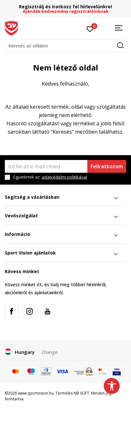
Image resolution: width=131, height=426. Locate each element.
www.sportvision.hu (36, 393)
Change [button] (49, 352)
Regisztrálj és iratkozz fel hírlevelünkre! (65, 6)
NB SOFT (81, 393)
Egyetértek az (50, 177)
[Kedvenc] (90, 28)
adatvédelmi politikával (64, 177)
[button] (65, 45)
